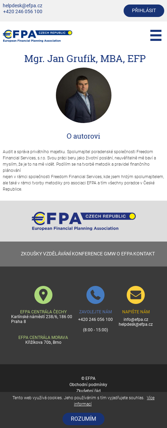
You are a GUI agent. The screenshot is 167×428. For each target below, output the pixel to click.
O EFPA (125, 254)
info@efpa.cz (136, 319)
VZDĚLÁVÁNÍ (57, 254)
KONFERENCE (87, 254)
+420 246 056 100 (22, 12)
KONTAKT (144, 254)
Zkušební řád (88, 390)
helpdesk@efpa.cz (22, 6)
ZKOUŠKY (31, 254)
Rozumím (83, 419)
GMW (110, 254)
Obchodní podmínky (88, 384)
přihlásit (144, 11)
